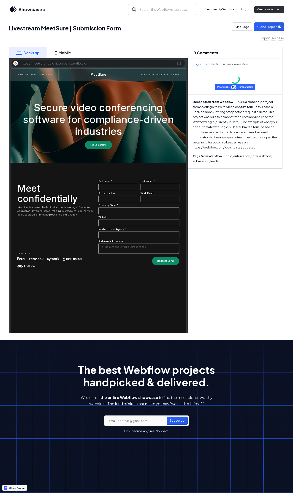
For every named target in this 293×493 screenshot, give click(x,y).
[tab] (28, 52)
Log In (245, 9)
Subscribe (177, 420)
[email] (146, 420)
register (210, 64)
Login (197, 64)
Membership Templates (220, 9)
